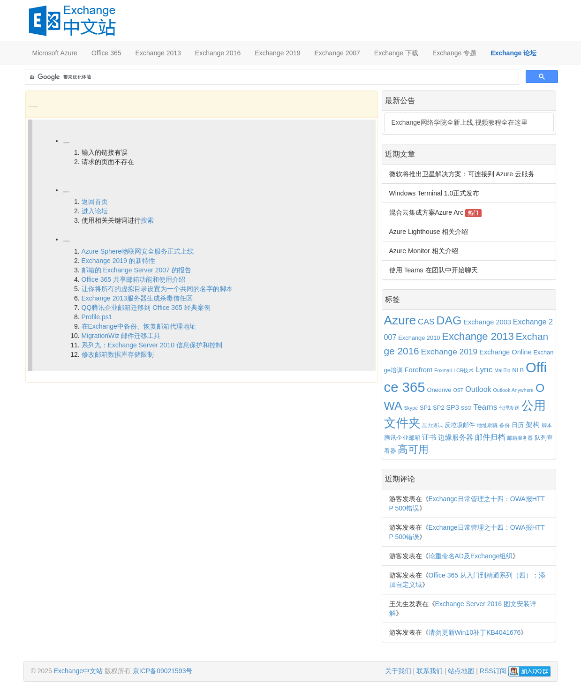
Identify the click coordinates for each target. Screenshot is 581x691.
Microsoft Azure (54, 53)
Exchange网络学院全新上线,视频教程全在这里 (460, 122)
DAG (449, 320)
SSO (466, 408)
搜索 (147, 220)
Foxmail (443, 370)
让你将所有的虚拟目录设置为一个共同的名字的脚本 (157, 289)
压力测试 (432, 425)
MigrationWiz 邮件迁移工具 (121, 335)
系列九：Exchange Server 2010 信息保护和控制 (152, 345)
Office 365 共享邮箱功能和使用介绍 (133, 279)
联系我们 (429, 671)
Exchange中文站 (78, 671)
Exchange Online (505, 352)
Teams (485, 407)
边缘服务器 (455, 437)
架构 (533, 424)
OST (458, 390)
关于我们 (398, 671)
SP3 (452, 407)
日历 (518, 424)
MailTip (502, 370)
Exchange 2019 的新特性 (118, 260)
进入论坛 (95, 211)
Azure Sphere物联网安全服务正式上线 (138, 251)
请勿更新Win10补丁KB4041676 (475, 632)
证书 (429, 437)
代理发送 (509, 408)
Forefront (418, 370)
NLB (518, 370)
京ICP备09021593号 (163, 671)
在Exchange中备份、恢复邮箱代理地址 (139, 326)
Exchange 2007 (337, 53)
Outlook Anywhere (513, 390)
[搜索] (271, 77)
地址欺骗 (487, 425)
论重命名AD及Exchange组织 (471, 556)
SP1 (425, 407)
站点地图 (461, 671)
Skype (411, 408)
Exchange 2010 (419, 337)
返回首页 (95, 201)
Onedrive (439, 389)
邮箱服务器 (520, 438)
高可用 (413, 449)
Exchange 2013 (158, 53)
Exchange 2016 (218, 53)
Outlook (478, 389)
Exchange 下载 (396, 53)
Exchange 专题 (454, 53)
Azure (400, 320)
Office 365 (106, 53)
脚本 (547, 425)
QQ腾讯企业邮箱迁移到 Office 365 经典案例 (146, 307)
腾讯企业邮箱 (402, 437)
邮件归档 (490, 437)
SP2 (438, 407)
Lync (483, 369)
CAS (426, 321)
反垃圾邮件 (460, 424)
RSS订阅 (493, 671)
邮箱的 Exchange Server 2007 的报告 (136, 270)
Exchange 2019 (277, 53)
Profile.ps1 (97, 317)
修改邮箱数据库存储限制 (118, 354)
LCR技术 (463, 370)
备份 (504, 425)
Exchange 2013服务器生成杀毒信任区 (137, 298)
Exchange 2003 (487, 322)
